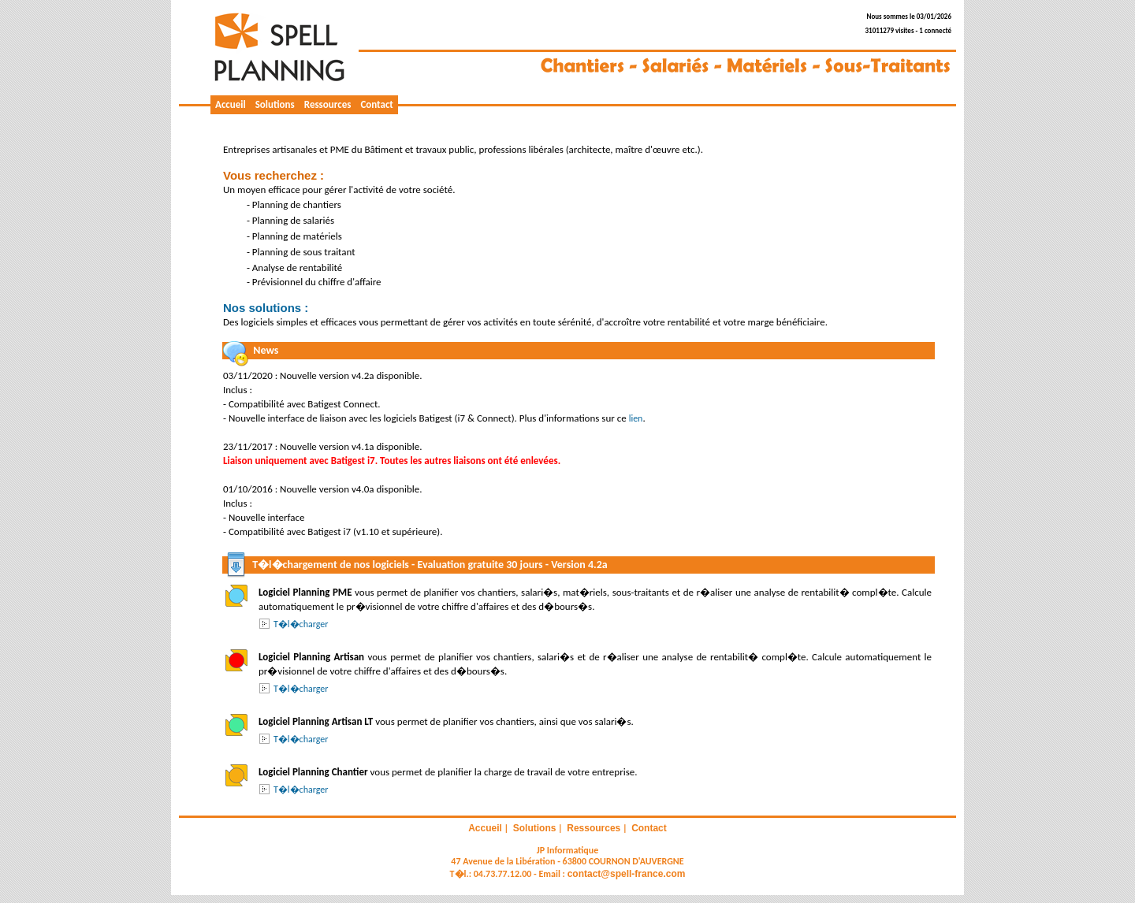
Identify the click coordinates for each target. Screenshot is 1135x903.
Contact (376, 104)
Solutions (275, 104)
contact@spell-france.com (627, 873)
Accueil (230, 104)
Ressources (328, 104)
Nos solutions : (265, 307)
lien (636, 418)
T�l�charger (301, 624)
